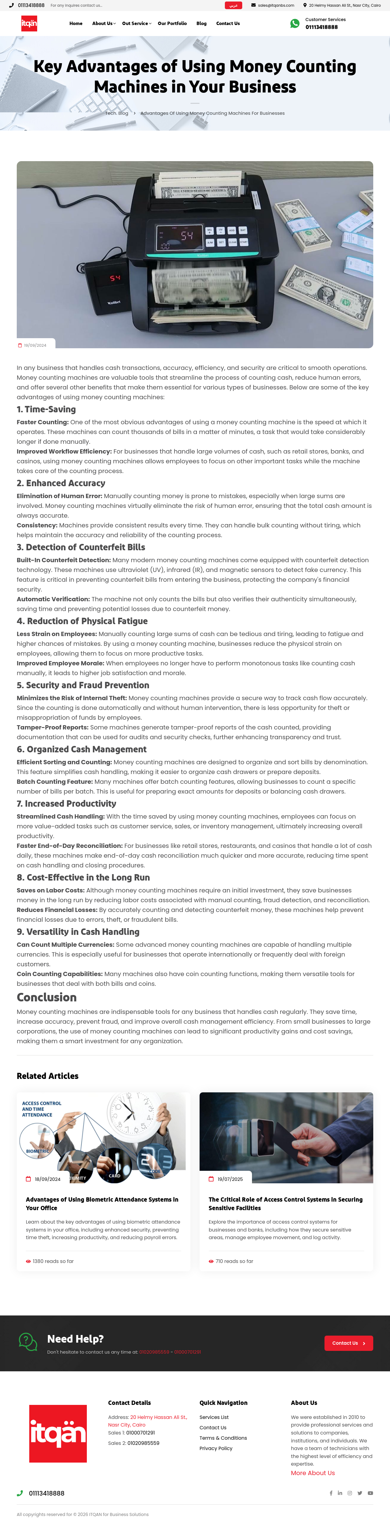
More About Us (313, 1473)
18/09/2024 (43, 1178)
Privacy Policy (216, 1448)
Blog (202, 23)
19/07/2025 (226, 1178)
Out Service (135, 23)
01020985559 (154, 1352)
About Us (102, 23)
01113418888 (26, 5)
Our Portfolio (172, 23)
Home (76, 23)
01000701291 (187, 1352)
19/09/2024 (32, 345)
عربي (233, 5)
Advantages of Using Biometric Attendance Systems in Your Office (102, 1204)
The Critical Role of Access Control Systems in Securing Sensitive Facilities (286, 1204)
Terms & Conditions (223, 1438)
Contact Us (228, 23)
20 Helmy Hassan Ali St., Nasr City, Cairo (342, 5)
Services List (214, 1417)
